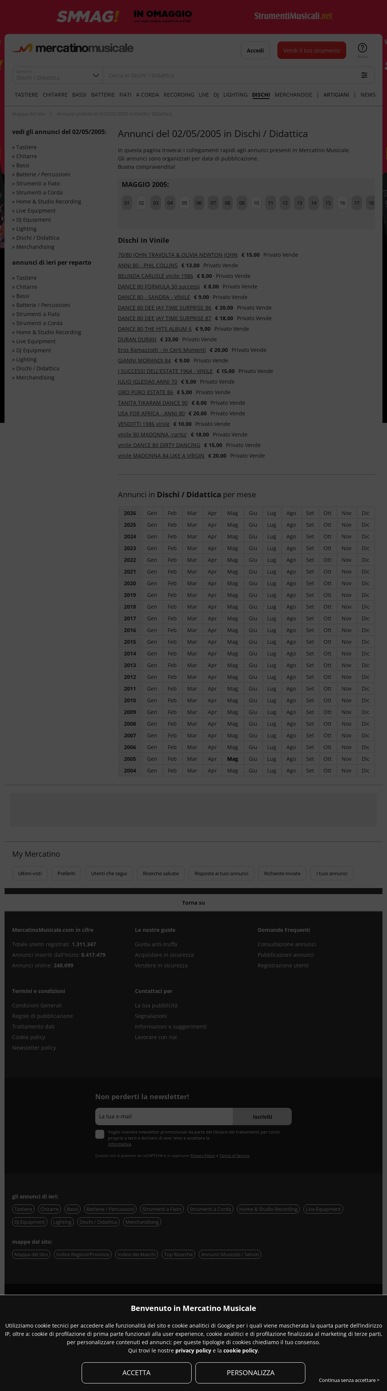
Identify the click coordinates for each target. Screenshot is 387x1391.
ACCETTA (136, 1372)
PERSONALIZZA (250, 1372)
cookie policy (240, 1350)
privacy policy (193, 1350)
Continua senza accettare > (349, 1380)
